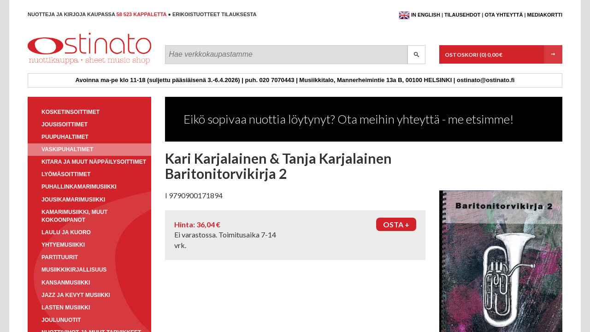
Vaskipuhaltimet (67, 149)
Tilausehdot (462, 15)
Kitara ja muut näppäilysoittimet (93, 162)
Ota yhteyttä (503, 15)
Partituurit (59, 257)
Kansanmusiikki (65, 282)
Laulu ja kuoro (66, 232)
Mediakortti (544, 15)
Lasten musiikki (65, 307)
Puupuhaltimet (64, 137)
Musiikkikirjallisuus (73, 270)
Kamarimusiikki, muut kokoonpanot (74, 216)
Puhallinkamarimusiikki (79, 187)
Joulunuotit (61, 320)
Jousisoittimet (64, 124)
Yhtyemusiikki (63, 245)
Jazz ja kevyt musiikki (75, 295)
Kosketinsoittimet (70, 112)
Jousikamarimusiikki (73, 199)
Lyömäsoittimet (65, 174)
